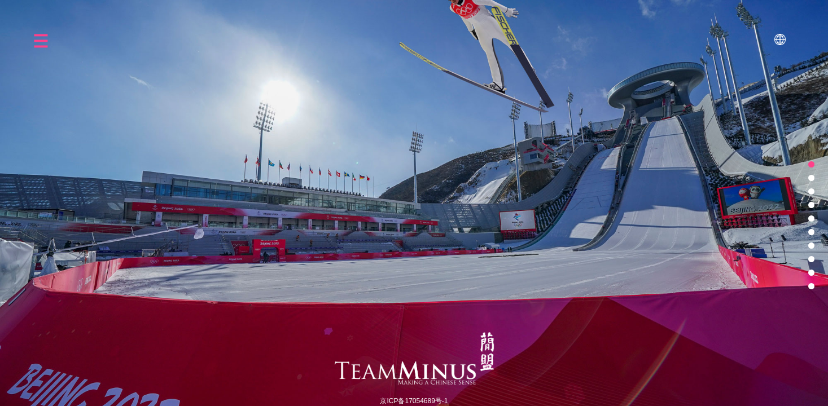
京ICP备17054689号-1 (414, 401)
